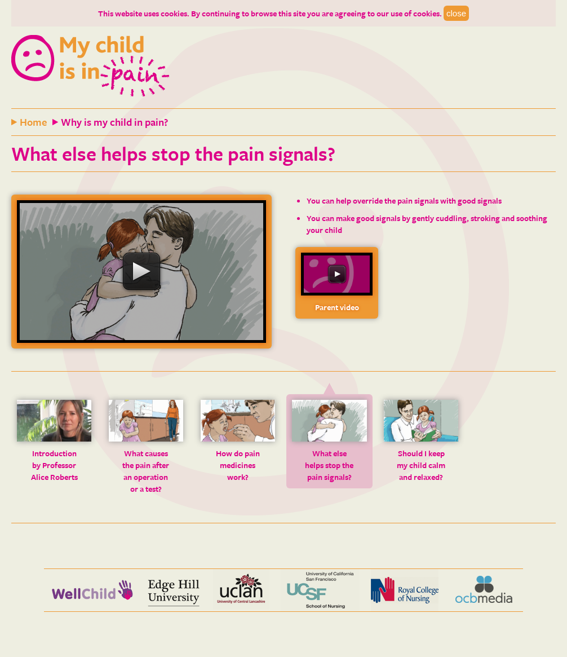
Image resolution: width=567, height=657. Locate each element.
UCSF (320, 590)
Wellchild (92, 590)
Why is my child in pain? (114, 121)
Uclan (241, 590)
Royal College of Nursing (404, 590)
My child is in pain (90, 66)
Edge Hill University (173, 590)
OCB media (483, 590)
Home (33, 121)
